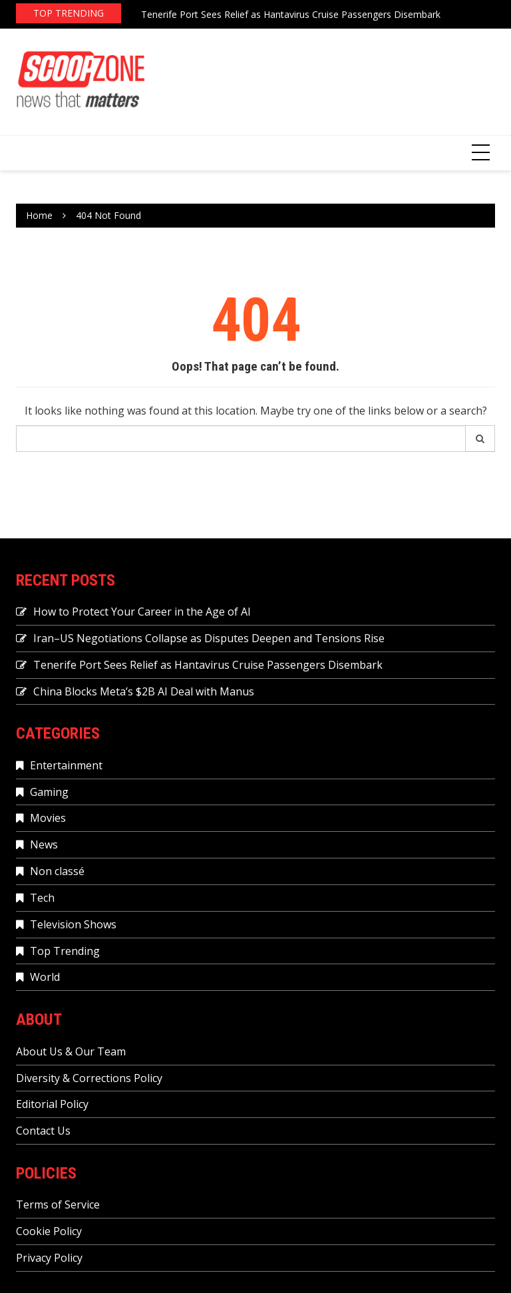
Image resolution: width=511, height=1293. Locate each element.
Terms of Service (58, 1204)
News (44, 844)
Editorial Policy (52, 1104)
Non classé (57, 871)
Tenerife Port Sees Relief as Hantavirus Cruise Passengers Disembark (290, 14)
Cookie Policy (49, 1231)
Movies (48, 818)
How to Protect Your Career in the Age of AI (142, 611)
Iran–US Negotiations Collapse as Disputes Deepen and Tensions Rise (209, 638)
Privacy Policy (49, 1257)
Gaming (49, 792)
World (45, 977)
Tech (42, 897)
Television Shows (73, 924)
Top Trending (65, 951)
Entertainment (66, 765)
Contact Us (43, 1130)
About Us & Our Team (71, 1051)
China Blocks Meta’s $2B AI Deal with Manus (143, 691)
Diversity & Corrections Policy (89, 1078)
